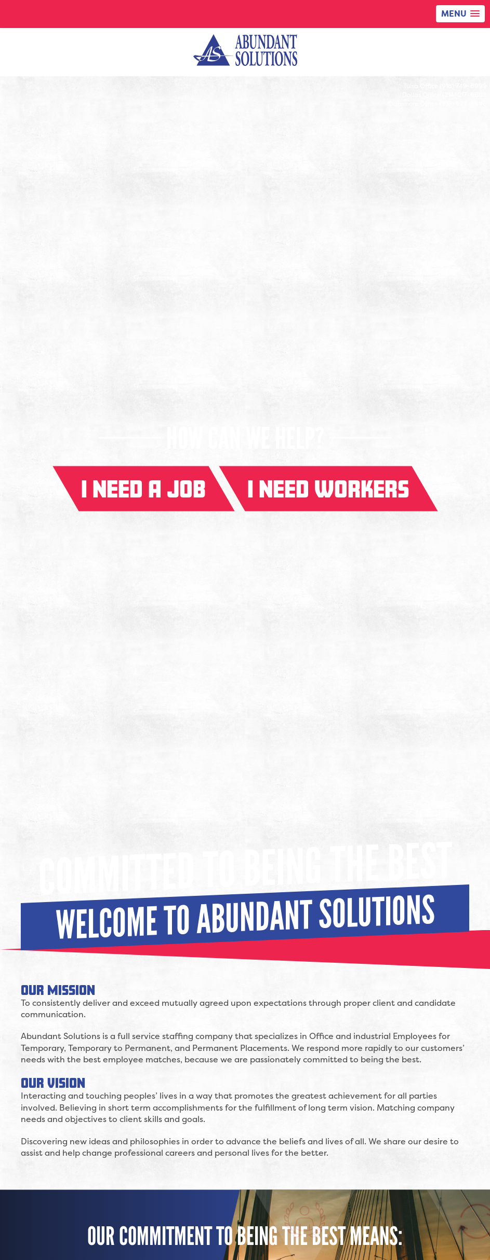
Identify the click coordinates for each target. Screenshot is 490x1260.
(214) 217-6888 (464, 94)
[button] (460, 13)
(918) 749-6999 (463, 85)
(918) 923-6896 (463, 103)
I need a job (143, 489)
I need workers (328, 489)
